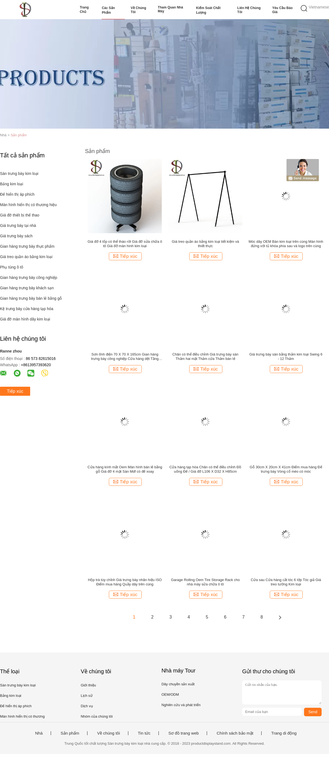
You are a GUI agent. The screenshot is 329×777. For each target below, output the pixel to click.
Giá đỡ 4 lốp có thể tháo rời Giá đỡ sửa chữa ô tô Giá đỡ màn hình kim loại (125, 243)
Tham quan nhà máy (170, 9)
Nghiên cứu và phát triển (180, 705)
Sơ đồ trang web (183, 733)
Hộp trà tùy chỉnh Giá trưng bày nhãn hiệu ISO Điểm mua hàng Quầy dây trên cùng (125, 582)
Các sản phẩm (108, 10)
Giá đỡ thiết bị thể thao (19, 215)
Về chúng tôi (138, 10)
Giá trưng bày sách (16, 236)
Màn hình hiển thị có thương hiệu (28, 205)
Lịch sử (86, 696)
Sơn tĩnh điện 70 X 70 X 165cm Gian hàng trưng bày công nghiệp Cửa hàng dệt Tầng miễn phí (124, 356)
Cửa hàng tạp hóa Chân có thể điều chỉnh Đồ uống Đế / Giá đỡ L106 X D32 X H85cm (205, 469)
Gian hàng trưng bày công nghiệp (28, 277)
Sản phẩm (19, 135)
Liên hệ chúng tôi (249, 10)
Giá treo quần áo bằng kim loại (26, 257)
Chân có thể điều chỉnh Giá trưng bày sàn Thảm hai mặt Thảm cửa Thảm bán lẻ (205, 356)
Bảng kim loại (11, 184)
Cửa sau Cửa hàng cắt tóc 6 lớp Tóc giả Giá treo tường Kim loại (286, 582)
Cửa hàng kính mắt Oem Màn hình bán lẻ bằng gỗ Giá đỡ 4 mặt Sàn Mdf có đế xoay (124, 469)
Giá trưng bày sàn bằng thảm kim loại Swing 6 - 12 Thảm (285, 356)
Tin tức (144, 733)
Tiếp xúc (15, 391)
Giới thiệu (88, 685)
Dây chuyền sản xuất (178, 684)
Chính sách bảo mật (235, 733)
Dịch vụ (87, 706)
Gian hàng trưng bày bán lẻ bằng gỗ (31, 298)
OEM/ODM (170, 694)
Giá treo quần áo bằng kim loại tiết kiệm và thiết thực (205, 243)
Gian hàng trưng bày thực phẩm (27, 246)
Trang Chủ (84, 9)
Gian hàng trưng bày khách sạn (27, 288)
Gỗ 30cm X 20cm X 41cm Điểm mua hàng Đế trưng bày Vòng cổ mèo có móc (286, 469)
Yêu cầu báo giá (282, 10)
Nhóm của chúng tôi (96, 716)
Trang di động (284, 733)
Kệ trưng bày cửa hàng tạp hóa (26, 309)
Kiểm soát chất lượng (208, 10)
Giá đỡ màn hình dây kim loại (25, 319)
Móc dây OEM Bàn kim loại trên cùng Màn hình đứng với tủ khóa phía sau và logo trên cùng (286, 243)
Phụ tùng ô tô (11, 267)
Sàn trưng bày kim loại (19, 173)
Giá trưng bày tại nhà (18, 225)
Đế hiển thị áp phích (17, 194)
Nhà (39, 733)
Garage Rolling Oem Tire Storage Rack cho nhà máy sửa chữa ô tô (205, 582)
